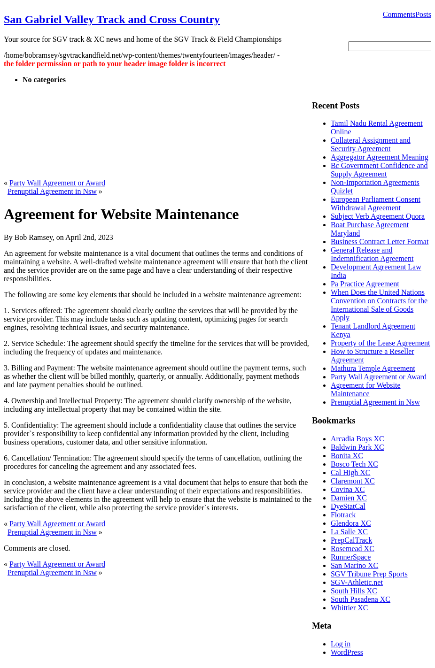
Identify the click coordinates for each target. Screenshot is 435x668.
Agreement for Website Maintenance (366, 389)
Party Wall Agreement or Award (57, 183)
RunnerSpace (351, 557)
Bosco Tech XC (354, 464)
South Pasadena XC (360, 599)
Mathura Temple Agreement (373, 368)
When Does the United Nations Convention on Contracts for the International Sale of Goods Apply (379, 305)
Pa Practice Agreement (365, 284)
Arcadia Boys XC (357, 439)
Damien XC (349, 498)
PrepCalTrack (351, 540)
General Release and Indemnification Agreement (372, 254)
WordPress (347, 652)
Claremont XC (353, 481)
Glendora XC (351, 523)
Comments (399, 14)
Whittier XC (349, 608)
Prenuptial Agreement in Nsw (52, 191)
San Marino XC (354, 565)
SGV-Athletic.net (357, 582)
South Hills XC (354, 591)
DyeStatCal (348, 506)
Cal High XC (350, 472)
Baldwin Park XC (357, 447)
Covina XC (348, 489)
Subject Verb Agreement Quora (378, 216)
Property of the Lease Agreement (380, 343)
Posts (423, 14)
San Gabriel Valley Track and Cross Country (112, 19)
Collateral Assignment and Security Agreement (371, 144)
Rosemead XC (352, 549)
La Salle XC (349, 532)
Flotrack (343, 515)
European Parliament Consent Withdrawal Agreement (375, 203)
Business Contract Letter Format (379, 242)
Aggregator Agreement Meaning (379, 157)
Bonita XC (347, 456)
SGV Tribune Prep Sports (369, 574)
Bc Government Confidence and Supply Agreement (379, 169)
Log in (340, 644)
